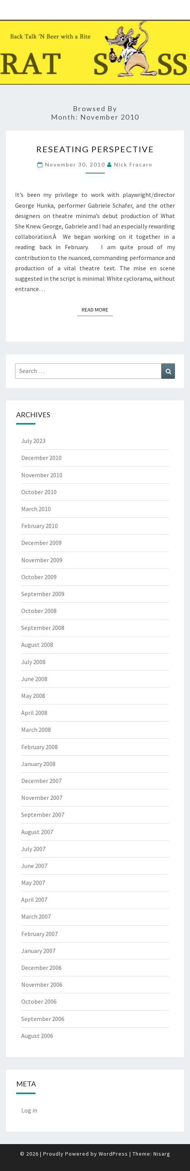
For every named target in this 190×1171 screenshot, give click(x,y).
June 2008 (34, 679)
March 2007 (36, 916)
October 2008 (39, 611)
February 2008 (39, 747)
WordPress (113, 1153)
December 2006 (41, 967)
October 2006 (39, 1001)
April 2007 (34, 899)
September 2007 (42, 814)
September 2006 (42, 1019)
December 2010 (41, 457)
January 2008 (38, 764)
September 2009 (42, 594)
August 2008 (37, 644)
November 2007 (41, 797)
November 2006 (41, 984)
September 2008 (42, 627)
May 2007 (33, 882)
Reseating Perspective (95, 149)
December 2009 (41, 542)
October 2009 (39, 577)
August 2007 (37, 832)
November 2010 (41, 475)
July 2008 (33, 662)
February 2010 (39, 526)
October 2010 (39, 492)
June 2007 (34, 866)
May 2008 (33, 696)
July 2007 (33, 849)
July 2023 (33, 441)
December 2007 (41, 781)
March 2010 (36, 509)
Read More (97, 309)
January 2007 (38, 950)
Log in (29, 1110)
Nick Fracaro (133, 164)
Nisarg (161, 1153)
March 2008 (36, 729)
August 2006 (37, 1035)
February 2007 (39, 934)
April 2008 (34, 712)
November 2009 (41, 560)
